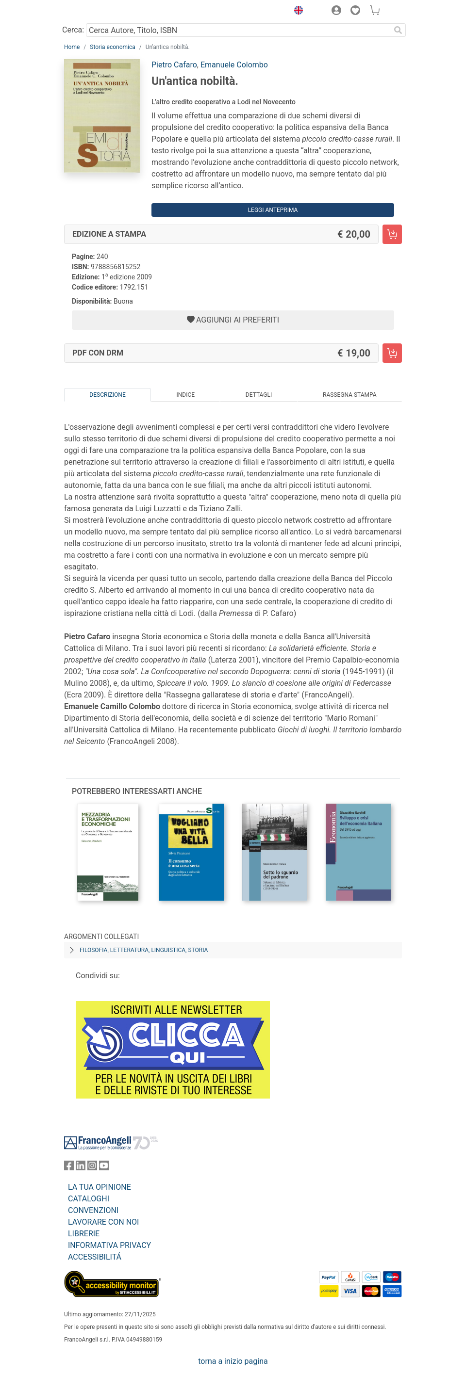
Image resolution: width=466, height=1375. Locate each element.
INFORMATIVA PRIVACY (109, 1245)
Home (72, 47)
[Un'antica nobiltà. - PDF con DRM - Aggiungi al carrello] (392, 353)
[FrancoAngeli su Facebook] (69, 1167)
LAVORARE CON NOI (103, 1222)
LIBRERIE (84, 1233)
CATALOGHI (88, 1198)
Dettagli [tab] (259, 394)
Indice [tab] (185, 394)
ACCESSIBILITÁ (94, 1257)
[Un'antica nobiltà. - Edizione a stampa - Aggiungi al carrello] (392, 234)
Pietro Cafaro (174, 64)
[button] (296, 11)
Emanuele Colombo (234, 64)
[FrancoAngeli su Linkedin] (80, 1167)
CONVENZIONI (93, 1210)
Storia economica (112, 47)
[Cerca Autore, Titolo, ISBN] (238, 30)
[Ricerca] (398, 30)
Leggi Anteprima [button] (273, 210)
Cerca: (73, 29)
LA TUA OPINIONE (99, 1187)
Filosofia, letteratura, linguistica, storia (144, 950)
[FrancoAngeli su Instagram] (92, 1167)
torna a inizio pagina (232, 1361)
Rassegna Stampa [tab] (350, 394)
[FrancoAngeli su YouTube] (104, 1167)
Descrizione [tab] (107, 394)
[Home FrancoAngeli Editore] (97, 11)
